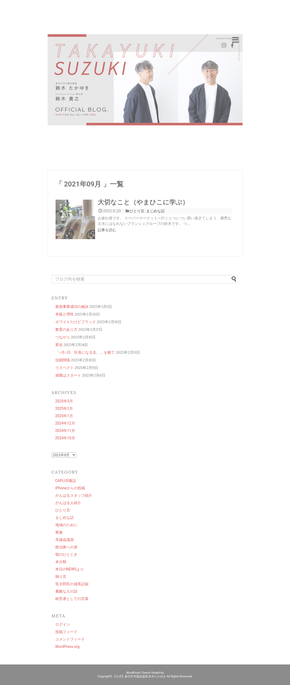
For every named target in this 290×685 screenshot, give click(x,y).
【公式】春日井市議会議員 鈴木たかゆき (139, 676)
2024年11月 (65, 430)
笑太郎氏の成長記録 (72, 584)
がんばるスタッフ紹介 (73, 495)
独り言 (60, 576)
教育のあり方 (66, 329)
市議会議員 (64, 540)
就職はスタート (68, 375)
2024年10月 (65, 438)
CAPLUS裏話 (65, 481)
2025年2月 (64, 408)
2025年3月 (64, 401)
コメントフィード (70, 639)
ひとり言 (137, 211)
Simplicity (157, 672)
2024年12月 (65, 423)
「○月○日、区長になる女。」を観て (85, 352)
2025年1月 (64, 416)
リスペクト (64, 368)
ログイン (62, 624)
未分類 (60, 562)
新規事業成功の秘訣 (72, 306)
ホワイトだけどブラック (75, 322)
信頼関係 (62, 360)
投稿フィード (66, 632)
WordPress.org (67, 646)
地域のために (66, 525)
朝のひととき (66, 554)
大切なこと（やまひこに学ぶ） (143, 202)
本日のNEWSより (69, 569)
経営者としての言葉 (72, 599)
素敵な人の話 (66, 591)
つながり (62, 337)
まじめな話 (155, 211)
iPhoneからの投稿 (70, 488)
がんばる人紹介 (68, 503)
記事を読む (107, 230)
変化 (59, 345)
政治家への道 (66, 547)
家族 (59, 532)
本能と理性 (64, 314)
